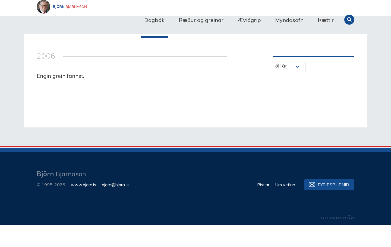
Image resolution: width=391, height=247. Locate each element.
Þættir (326, 20)
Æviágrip (249, 20)
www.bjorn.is (83, 206)
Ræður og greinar (201, 20)
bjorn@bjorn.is (115, 206)
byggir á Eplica (337, 239)
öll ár (281, 87)
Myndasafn (289, 20)
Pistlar (263, 206)
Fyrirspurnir (333, 206)
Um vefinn (285, 206)
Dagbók (154, 20)
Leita (349, 20)
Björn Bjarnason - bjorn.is (91, 19)
